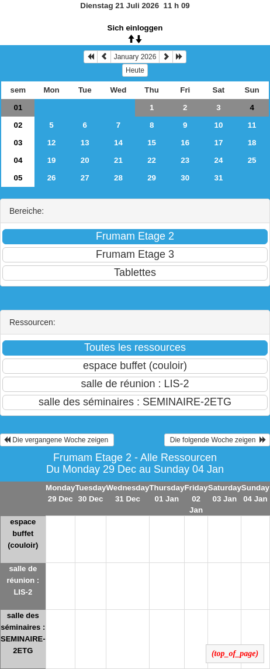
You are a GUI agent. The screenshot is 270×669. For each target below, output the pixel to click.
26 (51, 177)
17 (218, 142)
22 (151, 160)
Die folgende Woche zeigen (217, 440)
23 (185, 160)
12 (51, 142)
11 (252, 125)
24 (218, 160)
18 (252, 142)
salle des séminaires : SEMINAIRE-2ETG (23, 633)
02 (17, 125)
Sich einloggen (135, 27)
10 (218, 125)
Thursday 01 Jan (166, 493)
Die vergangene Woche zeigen (57, 440)
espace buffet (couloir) (23, 533)
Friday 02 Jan (196, 498)
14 (118, 142)
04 (17, 160)
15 (151, 142)
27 (85, 177)
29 (151, 177)
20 (85, 160)
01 (17, 107)
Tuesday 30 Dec (90, 493)
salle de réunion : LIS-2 (22, 580)
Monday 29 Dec (60, 493)
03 (17, 142)
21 (118, 160)
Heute (135, 70)
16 (185, 142)
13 (85, 142)
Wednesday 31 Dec (128, 493)
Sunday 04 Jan (255, 493)
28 (118, 177)
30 (185, 177)
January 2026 (135, 57)
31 (218, 177)
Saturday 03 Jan (224, 493)
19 (51, 160)
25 (252, 160)
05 (17, 177)
